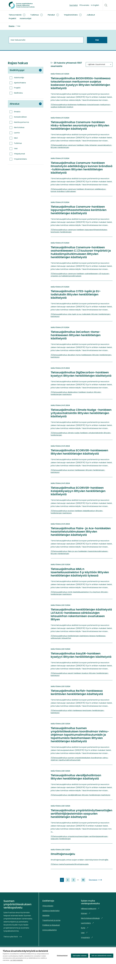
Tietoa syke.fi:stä (12, 936)
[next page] (78, 880)
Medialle (45, 915)
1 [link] (61, 880)
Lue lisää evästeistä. (16, 960)
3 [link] (73, 880)
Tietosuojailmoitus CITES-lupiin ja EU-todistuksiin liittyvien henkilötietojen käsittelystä (76, 294)
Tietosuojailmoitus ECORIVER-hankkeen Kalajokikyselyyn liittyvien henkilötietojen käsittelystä (78, 491)
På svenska (84, 5)
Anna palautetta (49, 930)
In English (95, 5)
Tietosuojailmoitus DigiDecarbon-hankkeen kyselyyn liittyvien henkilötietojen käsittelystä (81, 374)
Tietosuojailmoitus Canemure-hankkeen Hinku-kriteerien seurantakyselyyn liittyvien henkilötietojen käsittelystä (80, 125)
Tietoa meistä (15, 15)
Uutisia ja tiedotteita (50, 910)
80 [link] (83, 880)
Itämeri (85, 913)
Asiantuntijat (25, 18)
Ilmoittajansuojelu (63, 854)
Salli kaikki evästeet (80, 955)
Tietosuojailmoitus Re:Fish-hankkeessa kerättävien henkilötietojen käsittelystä (77, 692)
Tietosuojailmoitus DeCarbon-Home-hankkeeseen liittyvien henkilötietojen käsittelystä (76, 335)
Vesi (84, 932)
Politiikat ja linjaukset (51, 925)
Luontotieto (87, 923)
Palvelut (51, 15)
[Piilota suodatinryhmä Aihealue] (40, 103)
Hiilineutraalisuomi (90, 908)
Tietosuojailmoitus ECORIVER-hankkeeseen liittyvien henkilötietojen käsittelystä (79, 452)
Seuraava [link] (93, 880)
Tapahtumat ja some (51, 920)
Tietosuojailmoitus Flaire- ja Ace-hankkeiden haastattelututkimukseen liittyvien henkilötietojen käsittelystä (81, 532)
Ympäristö (87, 937)
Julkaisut (91, 15)
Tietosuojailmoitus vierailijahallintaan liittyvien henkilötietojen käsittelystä (76, 777)
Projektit (12, 18)
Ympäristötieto (71, 15)
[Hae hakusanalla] (46, 40)
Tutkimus (34, 15)
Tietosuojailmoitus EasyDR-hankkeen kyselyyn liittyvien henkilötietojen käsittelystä (81, 655)
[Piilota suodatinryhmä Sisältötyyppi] (40, 70)
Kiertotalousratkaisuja (92, 918)
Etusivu (11, 26)
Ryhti (84, 928)
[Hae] (106, 5)
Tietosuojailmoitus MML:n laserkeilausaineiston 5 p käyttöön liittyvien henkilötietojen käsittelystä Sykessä (80, 572)
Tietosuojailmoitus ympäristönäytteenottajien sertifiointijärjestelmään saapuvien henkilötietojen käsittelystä (81, 814)
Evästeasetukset (62, 955)
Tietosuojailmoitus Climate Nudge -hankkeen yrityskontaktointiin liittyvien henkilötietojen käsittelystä (81, 413)
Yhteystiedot (47, 906)
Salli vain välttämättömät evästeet (102, 955)
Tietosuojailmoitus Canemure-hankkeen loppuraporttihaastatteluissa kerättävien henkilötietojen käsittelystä (78, 210)
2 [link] (67, 880)
